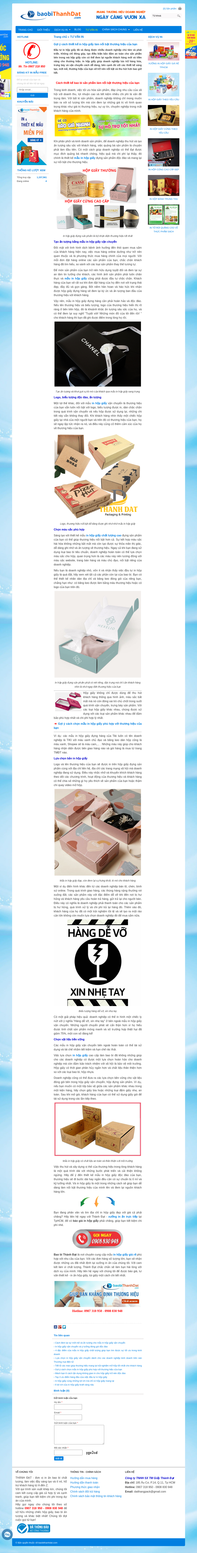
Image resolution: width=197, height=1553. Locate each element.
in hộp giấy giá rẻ (124, 1254)
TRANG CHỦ (25, 29)
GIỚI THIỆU (43, 29)
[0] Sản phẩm (169, 8)
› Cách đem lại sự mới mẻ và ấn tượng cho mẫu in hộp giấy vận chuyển (89, 1342)
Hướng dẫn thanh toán (84, 1482)
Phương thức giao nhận (85, 1487)
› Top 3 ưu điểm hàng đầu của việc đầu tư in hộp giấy (80, 1377)
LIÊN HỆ (138, 29)
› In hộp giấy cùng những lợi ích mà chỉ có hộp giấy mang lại (84, 1381)
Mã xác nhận (61, 1447)
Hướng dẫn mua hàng (83, 1478)
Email (57, 1412)
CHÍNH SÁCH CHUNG (116, 29)
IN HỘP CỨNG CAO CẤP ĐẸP (163, 169)
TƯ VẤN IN (92, 29)
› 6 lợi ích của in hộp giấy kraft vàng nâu (74, 1384)
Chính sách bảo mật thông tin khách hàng (95, 1496)
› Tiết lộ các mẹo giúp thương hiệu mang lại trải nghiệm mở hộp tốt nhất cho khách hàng (98, 1365)
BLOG (77, 29)
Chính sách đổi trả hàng (85, 1491)
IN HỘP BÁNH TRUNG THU (163, 199)
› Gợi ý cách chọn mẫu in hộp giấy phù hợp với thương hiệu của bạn (88, 1369)
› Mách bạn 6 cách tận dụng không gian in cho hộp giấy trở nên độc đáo (90, 1373)
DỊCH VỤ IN (62, 29)
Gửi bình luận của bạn (66, 1423)
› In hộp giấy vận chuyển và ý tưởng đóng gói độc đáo (81, 1346)
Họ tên (58, 1402)
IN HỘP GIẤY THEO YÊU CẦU (163, 99)
